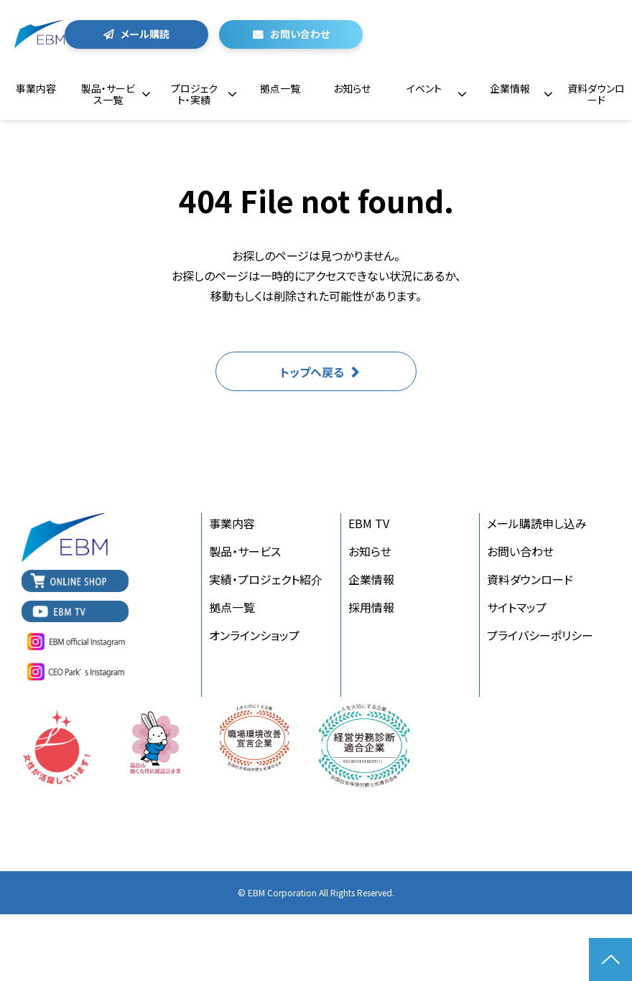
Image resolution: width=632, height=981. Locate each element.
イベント (424, 88)
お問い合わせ (300, 34)
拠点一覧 (280, 88)
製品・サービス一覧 (108, 94)
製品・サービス (245, 551)
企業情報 (510, 88)
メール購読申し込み (537, 523)
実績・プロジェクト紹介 (265, 579)
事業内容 (36, 88)
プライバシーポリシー (540, 635)
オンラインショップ (254, 635)
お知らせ (352, 88)
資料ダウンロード (596, 94)
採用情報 (371, 607)
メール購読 (145, 34)
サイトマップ (517, 607)
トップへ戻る (312, 371)
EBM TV (368, 523)
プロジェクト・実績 (194, 94)
